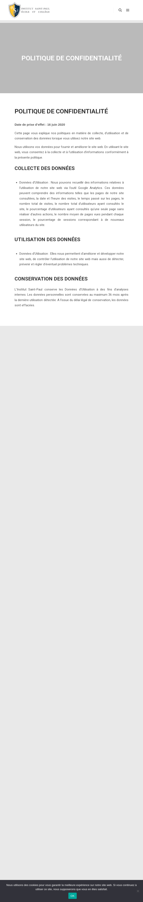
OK (72, 895)
